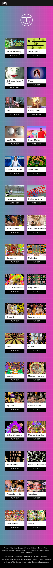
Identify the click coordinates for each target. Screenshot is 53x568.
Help (22, 552)
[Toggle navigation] (49, 3)
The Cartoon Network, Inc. (24, 556)
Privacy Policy (9, 548)
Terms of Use (42, 548)
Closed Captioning (22, 550)
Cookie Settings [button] (30, 548)
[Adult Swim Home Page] (8, 3)
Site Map (29, 552)
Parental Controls (8, 550)
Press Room (44, 550)
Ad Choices (19, 548)
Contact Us (34, 550)
